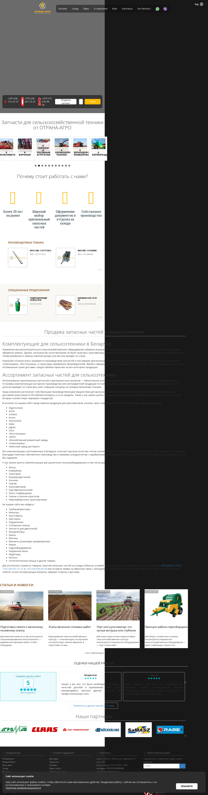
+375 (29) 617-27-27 (181, 558)
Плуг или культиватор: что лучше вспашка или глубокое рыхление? (126, 623)
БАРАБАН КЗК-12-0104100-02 (90, 292)
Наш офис (17, 758)
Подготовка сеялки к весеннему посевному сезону (31, 621)
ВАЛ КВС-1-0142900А (88, 243)
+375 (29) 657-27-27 (23, 562)
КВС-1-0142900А (85, 247)
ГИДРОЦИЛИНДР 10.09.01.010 (38, 292)
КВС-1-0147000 (133, 247)
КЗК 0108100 (132, 295)
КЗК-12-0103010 (181, 249)
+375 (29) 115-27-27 (28, 103)
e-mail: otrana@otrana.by (117, 764)
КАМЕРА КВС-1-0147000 (137, 243)
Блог (114, 8)
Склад (75, 8)
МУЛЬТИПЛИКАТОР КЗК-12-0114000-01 (183, 292)
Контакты (127, 8)
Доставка (63, 752)
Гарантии (64, 755)
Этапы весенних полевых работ (80, 620)
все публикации (104, 646)
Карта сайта (65, 761)
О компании (100, 8)
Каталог (62, 8)
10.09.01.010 (35, 297)
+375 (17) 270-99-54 (83, 103)
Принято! (187, 782)
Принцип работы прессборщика (176, 620)
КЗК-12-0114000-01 (182, 297)
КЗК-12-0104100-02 (87, 297)
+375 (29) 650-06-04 (46, 562)
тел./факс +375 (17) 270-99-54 (120, 761)
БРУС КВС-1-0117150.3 (40, 243)
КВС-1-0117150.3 (38, 247)
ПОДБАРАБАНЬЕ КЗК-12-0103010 (185, 244)
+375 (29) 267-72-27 (55, 103)
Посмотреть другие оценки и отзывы (104, 698)
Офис (86, 8)
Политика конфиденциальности (28, 771)
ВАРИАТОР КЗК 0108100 (137, 291)
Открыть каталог (110, 103)
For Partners (144, 8)
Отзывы (63, 758)
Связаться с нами (67, 764)
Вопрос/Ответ (19, 755)
